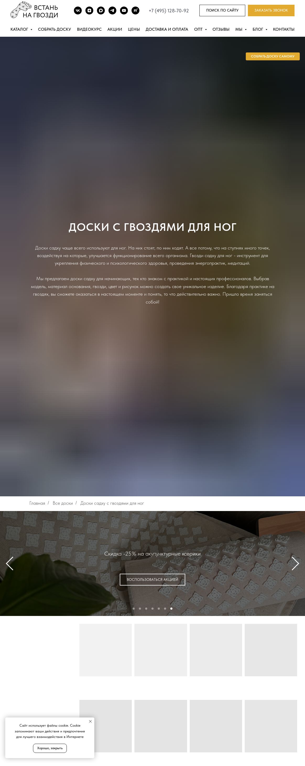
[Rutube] (135, 10)
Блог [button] (258, 29)
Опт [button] (199, 29)
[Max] (101, 10)
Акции (114, 29)
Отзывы (221, 29)
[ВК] (78, 10)
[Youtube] (124, 10)
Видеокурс (89, 29)
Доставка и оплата (167, 29)
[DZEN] (89, 10)
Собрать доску (54, 29)
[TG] (112, 10)
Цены (134, 29)
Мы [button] (239, 29)
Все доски (63, 503)
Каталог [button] (19, 29)
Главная (37, 503)
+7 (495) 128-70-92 (169, 10)
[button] (271, 11)
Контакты (284, 29)
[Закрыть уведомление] (90, 721)
